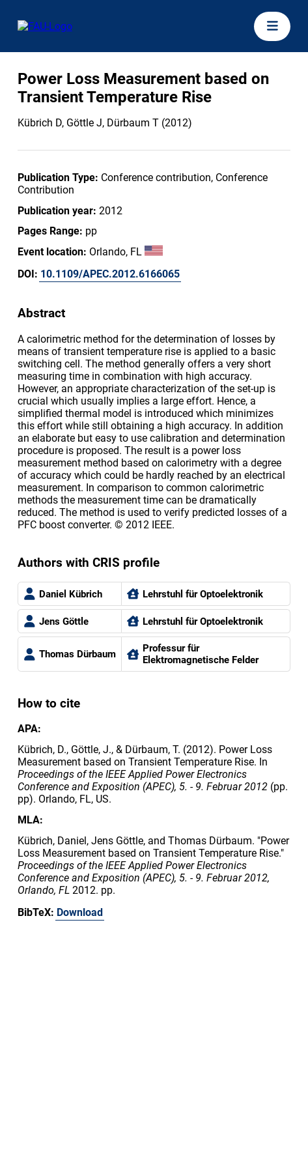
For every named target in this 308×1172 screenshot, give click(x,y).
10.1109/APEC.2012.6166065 (110, 274)
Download (80, 912)
